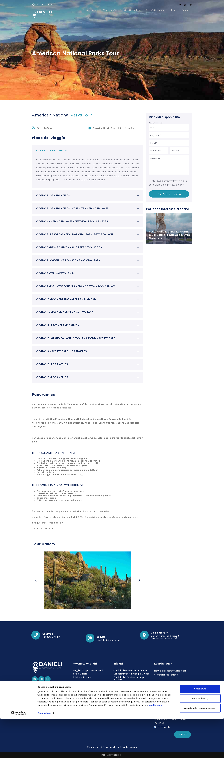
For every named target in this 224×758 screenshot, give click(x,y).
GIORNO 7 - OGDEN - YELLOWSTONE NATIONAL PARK (68, 260)
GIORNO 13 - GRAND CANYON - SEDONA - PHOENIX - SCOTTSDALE (75, 338)
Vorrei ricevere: (161, 706)
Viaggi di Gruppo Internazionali (88, 670)
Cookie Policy (79, 693)
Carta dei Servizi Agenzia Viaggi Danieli (128, 694)
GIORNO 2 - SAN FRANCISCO (53, 195)
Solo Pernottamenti (82, 677)
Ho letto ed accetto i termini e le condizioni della (171, 697)
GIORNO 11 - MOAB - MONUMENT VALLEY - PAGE (64, 312)
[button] (87, 150)
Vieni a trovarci (159, 632)
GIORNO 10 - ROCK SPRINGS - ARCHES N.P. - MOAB (66, 299)
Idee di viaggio (80, 673)
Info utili (173, 10)
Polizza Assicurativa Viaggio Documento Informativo (126, 689)
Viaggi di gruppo (90, 10)
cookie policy (156, 744)
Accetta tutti (200, 728)
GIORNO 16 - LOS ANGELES (52, 377)
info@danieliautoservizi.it (109, 640)
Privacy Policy (79, 690)
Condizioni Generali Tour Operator (130, 670)
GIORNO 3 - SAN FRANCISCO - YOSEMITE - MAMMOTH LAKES (72, 208)
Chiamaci (48, 634)
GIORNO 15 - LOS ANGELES (52, 364)
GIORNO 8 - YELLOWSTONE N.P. (55, 273)
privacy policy (175, 184)
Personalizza (44, 752)
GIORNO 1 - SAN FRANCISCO (53, 150)
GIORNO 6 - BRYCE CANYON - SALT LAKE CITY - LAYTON (69, 247)
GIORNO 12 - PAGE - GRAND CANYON (57, 325)
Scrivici (101, 637)
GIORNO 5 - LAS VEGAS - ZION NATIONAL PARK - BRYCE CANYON (74, 234)
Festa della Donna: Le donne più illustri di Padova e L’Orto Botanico (169, 235)
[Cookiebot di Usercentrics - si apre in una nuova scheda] (18, 752)
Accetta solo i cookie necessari (200, 747)
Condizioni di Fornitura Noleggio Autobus (129, 678)
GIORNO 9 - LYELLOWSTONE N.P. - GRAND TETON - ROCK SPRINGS (76, 286)
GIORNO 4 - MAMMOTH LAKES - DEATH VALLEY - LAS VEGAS (72, 221)
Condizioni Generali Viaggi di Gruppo (131, 673)
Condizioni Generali (43, 528)
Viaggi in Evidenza (132, 10)
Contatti (186, 10)
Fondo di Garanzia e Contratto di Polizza (129, 683)
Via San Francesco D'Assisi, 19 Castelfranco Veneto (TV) (165, 637)
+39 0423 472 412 (45, 4)
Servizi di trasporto (155, 10)
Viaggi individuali (111, 10)
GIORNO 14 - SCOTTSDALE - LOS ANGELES (61, 351)
